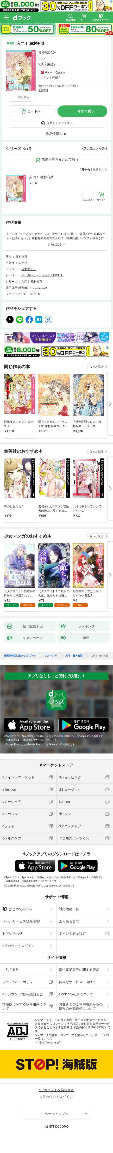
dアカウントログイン (18, 946)
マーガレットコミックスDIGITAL (42, 275)
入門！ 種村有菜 (41, 177)
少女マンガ (28, 269)
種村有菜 (44, 52)
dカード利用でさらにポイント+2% (57, 85)
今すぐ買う (85, 111)
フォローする (53, 52)
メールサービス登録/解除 (21, 921)
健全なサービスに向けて (77, 982)
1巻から (85, 169)
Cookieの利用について (76, 994)
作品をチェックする (60, 123)
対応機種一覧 (69, 909)
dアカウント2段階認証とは (22, 994)
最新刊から (100, 169)
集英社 (23, 263)
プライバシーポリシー (19, 982)
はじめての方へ (17, 909)
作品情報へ (54, 134)
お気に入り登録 (97, 148)
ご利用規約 (10, 970)
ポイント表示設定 (72, 933)
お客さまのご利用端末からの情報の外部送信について (81, 1006)
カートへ (34, 111)
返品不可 (43, 90)
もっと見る (96, 366)
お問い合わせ (12, 933)
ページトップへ (56, 1114)
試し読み (24, 97)
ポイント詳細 (49, 77)
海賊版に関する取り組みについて (24, 1006)
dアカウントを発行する (56, 1090)
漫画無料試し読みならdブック (20, 656)
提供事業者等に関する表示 (79, 970)
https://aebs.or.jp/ (49, 1042)
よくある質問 (69, 921)
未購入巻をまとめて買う (60, 159)
